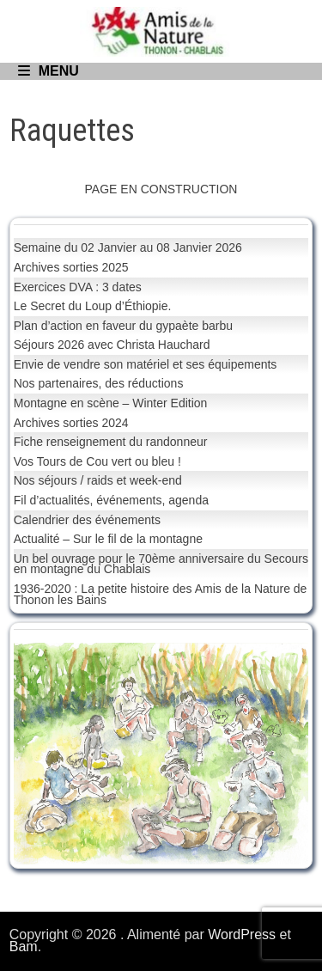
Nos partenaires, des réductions (99, 383)
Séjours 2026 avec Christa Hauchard (112, 344)
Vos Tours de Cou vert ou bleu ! (97, 461)
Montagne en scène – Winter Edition (111, 403)
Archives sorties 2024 (71, 423)
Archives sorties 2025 (71, 267)
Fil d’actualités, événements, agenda (111, 500)
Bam (23, 946)
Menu (48, 71)
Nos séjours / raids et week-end (98, 480)
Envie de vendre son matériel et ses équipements (145, 364)
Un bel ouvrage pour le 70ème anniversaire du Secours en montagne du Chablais (161, 564)
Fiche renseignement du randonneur (111, 442)
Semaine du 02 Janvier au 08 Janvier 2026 (128, 247)
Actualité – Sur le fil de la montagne (108, 539)
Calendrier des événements (87, 520)
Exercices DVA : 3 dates (78, 287)
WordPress (242, 934)
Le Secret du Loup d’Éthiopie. (93, 306)
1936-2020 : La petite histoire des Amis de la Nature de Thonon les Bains (160, 594)
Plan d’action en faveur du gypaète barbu (123, 326)
